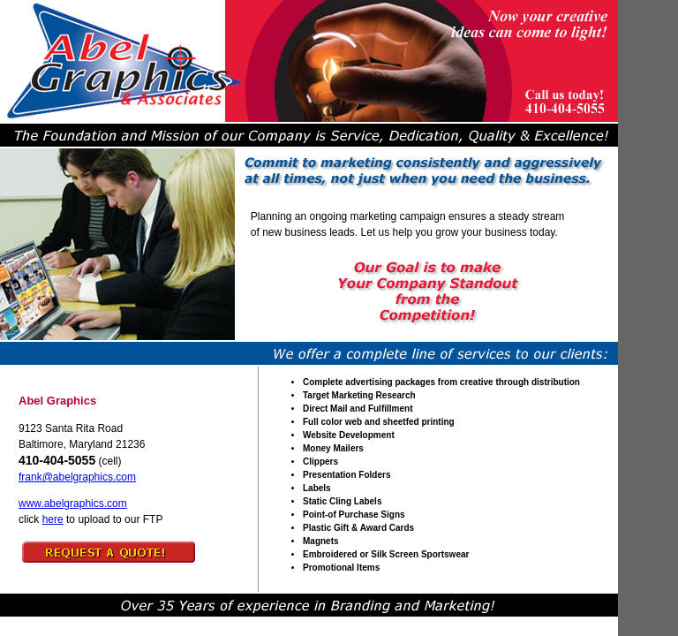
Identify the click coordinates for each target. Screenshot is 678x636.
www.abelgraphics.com (73, 503)
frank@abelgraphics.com (77, 477)
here (53, 519)
